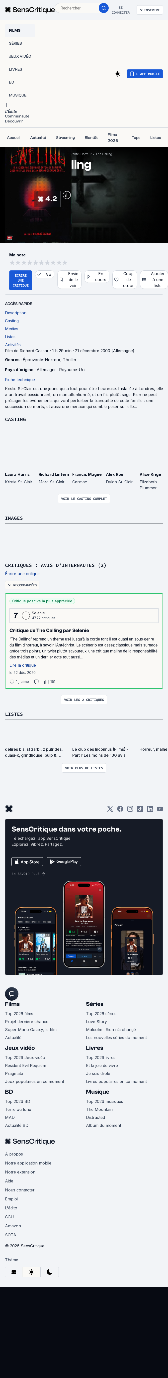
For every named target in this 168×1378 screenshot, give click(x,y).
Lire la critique (22, 665)
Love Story (96, 1021)
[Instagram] (130, 810)
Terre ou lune (18, 1109)
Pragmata (14, 1073)
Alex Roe (114, 474)
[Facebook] (120, 810)
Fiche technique (20, 379)
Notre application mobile (28, 1163)
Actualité (13, 1037)
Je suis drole (98, 1073)
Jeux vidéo (20, 1048)
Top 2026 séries (101, 1013)
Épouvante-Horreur (77, 154)
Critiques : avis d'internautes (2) (56, 565)
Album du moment (103, 1125)
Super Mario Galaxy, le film (31, 1029)
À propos (14, 1154)
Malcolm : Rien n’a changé (111, 1029)
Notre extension (20, 1171)
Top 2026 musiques (104, 1101)
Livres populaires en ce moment (116, 1081)
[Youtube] (160, 810)
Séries (94, 1004)
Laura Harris (17, 474)
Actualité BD (16, 1125)
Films (12, 1004)
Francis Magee (87, 474)
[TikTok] (140, 810)
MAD (10, 1117)
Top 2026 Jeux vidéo (25, 1057)
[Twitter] (110, 810)
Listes (14, 714)
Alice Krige (150, 474)
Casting (15, 419)
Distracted (95, 1117)
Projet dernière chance (26, 1021)
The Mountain (99, 1109)
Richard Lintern (54, 474)
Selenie (38, 613)
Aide (9, 1180)
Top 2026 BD (17, 1101)
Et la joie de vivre (102, 1065)
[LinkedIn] (150, 810)
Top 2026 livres (100, 1057)
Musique (97, 1091)
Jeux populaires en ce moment (34, 1081)
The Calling (103, 154)
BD (9, 1091)
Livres (94, 1048)
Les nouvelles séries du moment (116, 1037)
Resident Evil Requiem (25, 1065)
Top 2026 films (19, 1013)
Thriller (70, 359)
